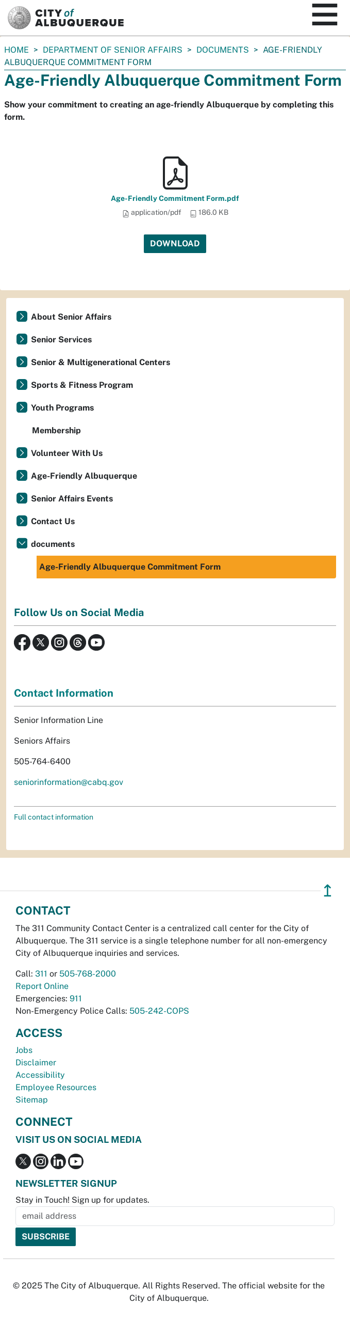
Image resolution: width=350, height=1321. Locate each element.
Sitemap (31, 1100)
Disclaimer (35, 1062)
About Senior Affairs (71, 317)
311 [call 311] (41, 974)
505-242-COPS (159, 1011)
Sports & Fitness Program (82, 385)
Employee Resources (55, 1087)
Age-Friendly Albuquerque (84, 476)
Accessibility (40, 1075)
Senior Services (61, 339)
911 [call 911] (76, 998)
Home (16, 50)
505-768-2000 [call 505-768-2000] (87, 974)
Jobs (23, 1050)
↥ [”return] (328, 890)
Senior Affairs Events (72, 499)
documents (222, 50)
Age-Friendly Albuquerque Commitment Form (130, 567)
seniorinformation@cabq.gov (68, 782)
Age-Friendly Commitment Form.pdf (175, 198)
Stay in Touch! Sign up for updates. (82, 1200)
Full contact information (53, 817)
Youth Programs (62, 408)
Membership (56, 430)
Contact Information (63, 693)
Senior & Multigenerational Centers (100, 362)
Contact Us (53, 521)
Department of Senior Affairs (112, 50)
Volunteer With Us (67, 453)
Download (175, 243)
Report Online (42, 986)
